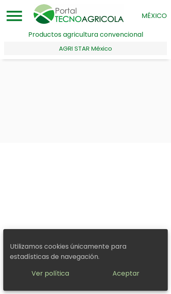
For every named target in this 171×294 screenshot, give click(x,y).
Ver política (50, 273)
